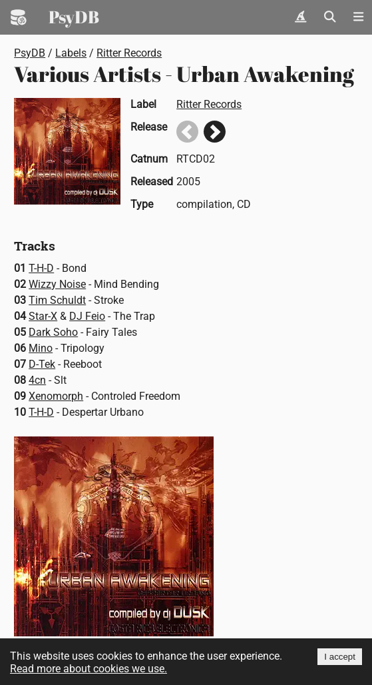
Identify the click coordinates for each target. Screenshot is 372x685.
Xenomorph (56, 396)
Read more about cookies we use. (88, 668)
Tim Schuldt (57, 300)
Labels (71, 53)
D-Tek (42, 364)
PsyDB (74, 16)
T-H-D (41, 268)
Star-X (43, 316)
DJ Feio (87, 316)
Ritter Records (129, 53)
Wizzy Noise (57, 284)
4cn (37, 380)
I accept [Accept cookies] (339, 657)
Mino (41, 348)
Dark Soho (53, 332)
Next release (215, 132)
